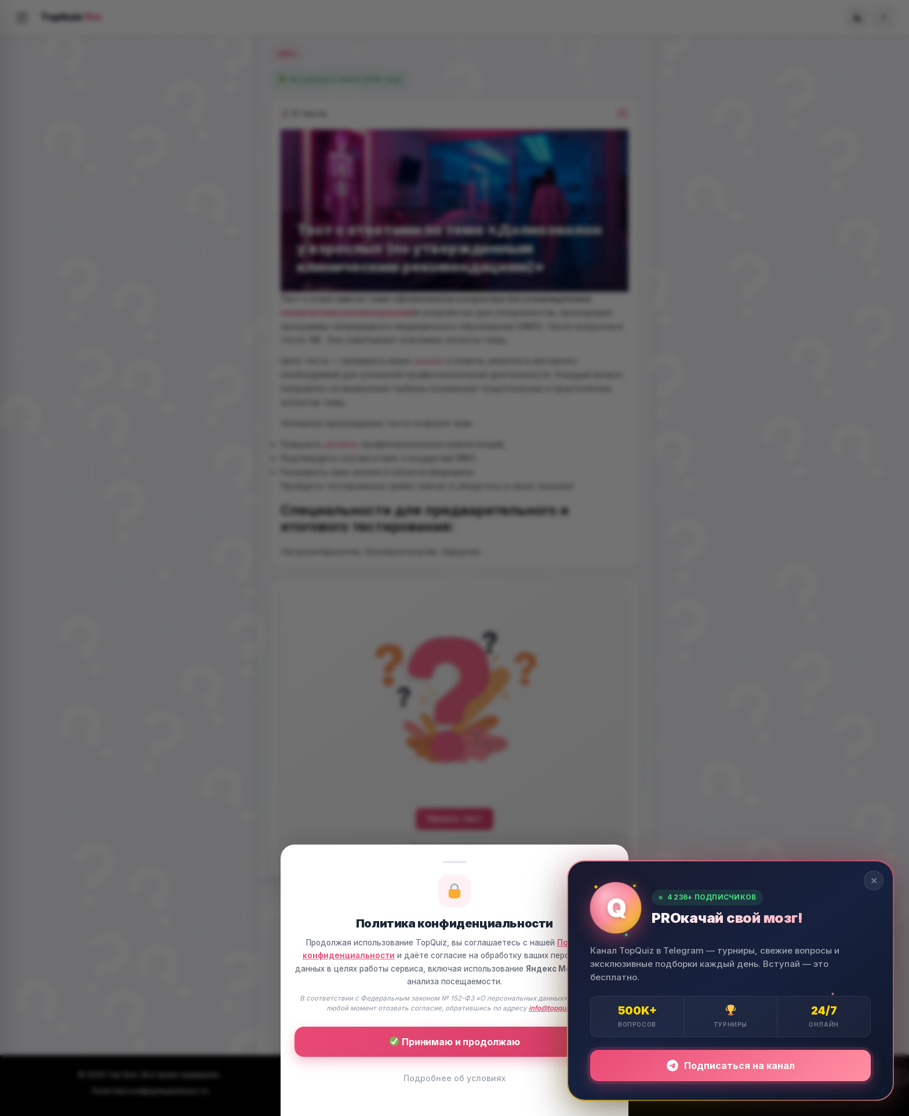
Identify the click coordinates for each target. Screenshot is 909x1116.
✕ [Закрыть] (874, 880)
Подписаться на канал (731, 1065)
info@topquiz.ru (555, 1008)
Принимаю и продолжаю (455, 1042)
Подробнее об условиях (454, 1078)
